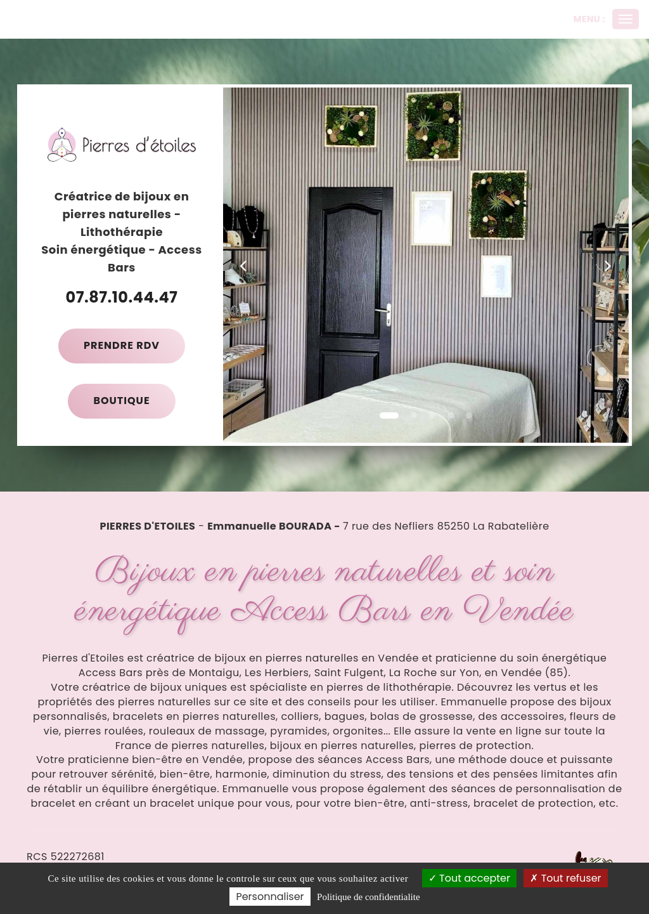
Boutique (121, 400)
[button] (243, 265)
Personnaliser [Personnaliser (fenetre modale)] (270, 896)
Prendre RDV (122, 345)
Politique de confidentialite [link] (368, 897)
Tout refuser (565, 878)
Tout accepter (469, 878)
